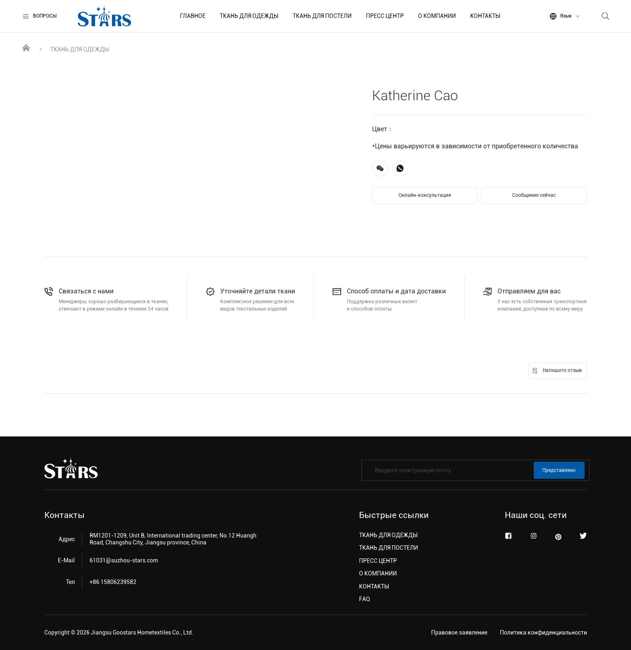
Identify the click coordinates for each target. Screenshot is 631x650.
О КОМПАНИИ (437, 16)
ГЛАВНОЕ (193, 16)
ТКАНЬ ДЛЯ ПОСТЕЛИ (322, 16)
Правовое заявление (459, 632)
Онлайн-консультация (425, 195)
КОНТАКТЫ (485, 16)
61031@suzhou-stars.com (124, 560)
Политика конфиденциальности (543, 632)
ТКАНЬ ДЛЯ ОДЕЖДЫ (249, 16)
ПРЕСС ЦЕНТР (385, 16)
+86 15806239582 (113, 582)
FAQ (364, 599)
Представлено (559, 470)
